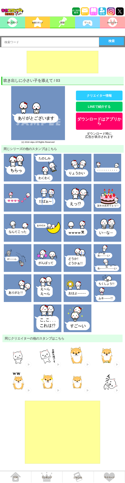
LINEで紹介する (99, 106)
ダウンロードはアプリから (99, 121)
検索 (111, 41)
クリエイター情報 (99, 95)
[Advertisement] (62, 62)
